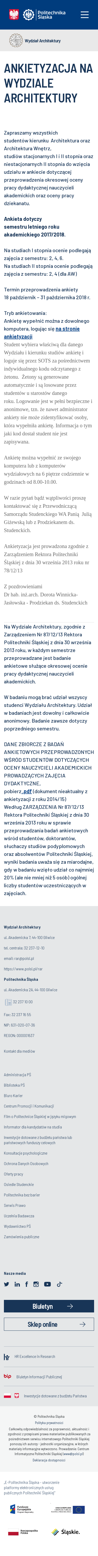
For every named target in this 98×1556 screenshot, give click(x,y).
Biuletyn (42, 1306)
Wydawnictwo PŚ (17, 1226)
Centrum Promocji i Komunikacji (29, 1105)
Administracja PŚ (17, 1074)
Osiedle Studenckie (19, 1184)
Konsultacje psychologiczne (25, 1152)
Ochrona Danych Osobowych (26, 1163)
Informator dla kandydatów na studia (33, 1126)
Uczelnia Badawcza (19, 1215)
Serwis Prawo (15, 1205)
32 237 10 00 (23, 1001)
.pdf (26, 791)
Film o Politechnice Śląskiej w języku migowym (40, 1116)
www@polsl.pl (73, 1454)
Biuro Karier (13, 1095)
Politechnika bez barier (22, 1194)
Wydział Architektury (42, 40)
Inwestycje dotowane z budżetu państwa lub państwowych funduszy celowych (38, 1140)
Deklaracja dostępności (49, 1460)
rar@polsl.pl (24, 958)
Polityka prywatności (49, 1423)
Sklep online (42, 1324)
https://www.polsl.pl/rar (23, 968)
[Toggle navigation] (84, 14)
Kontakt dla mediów (19, 1050)
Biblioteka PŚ (14, 1084)
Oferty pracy (13, 1173)
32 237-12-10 (34, 947)
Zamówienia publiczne (21, 1236)
